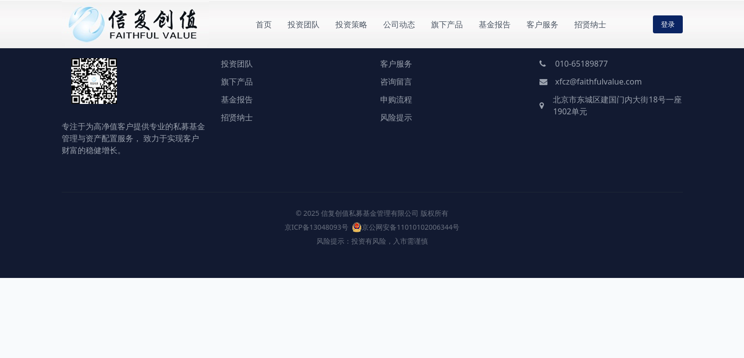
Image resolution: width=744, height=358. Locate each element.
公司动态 (399, 24)
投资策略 (351, 24)
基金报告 (495, 24)
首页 (264, 24)
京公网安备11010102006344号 (410, 227)
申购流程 (396, 99)
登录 (668, 24)
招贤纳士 (590, 24)
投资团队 (303, 24)
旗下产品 (447, 24)
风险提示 (396, 117)
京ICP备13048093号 (316, 227)
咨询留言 (396, 81)
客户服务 (542, 24)
